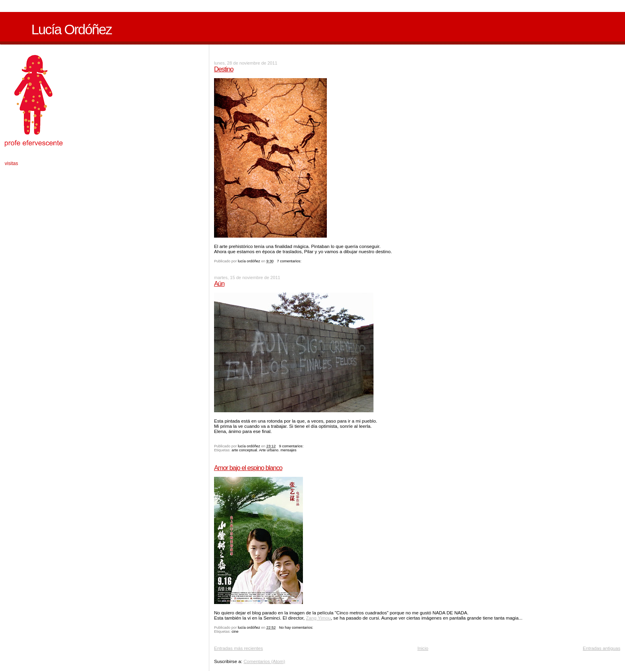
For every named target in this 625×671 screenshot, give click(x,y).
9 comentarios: (292, 446)
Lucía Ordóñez (71, 29)
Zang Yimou (318, 617)
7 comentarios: (290, 261)
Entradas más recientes (238, 648)
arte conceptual (244, 450)
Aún (219, 283)
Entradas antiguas (601, 648)
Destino (223, 69)
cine (235, 632)
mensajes (289, 450)
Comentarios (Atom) (264, 661)
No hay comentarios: (296, 628)
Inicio (422, 648)
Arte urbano (269, 450)
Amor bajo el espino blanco (248, 467)
